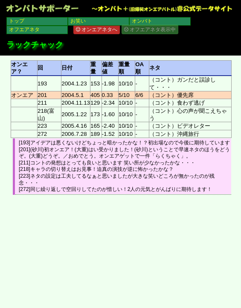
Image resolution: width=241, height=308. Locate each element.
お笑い (78, 21)
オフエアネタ (24, 29)
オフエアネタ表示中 (150, 29)
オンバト (142, 21)
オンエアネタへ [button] (96, 29)
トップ (16, 21)
